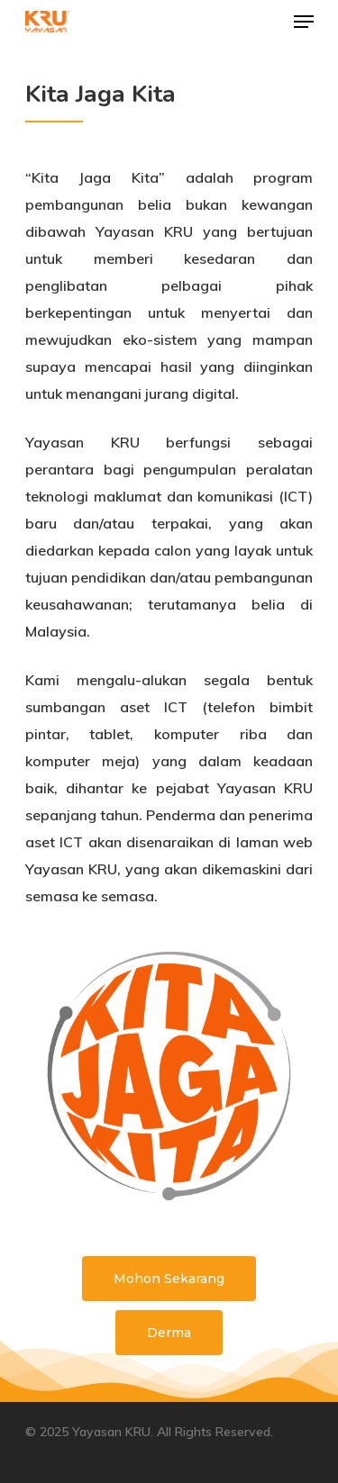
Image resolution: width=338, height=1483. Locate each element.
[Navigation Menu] (304, 22)
